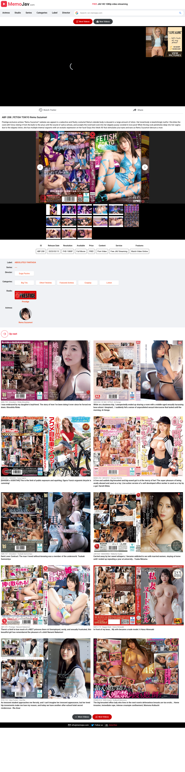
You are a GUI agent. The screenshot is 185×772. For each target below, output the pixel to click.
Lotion (109, 283)
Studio (18, 12)
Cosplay (88, 283)
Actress (6, 12)
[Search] (129, 13)
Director (66, 12)
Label (54, 12)
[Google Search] (180, 13)
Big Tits (24, 283)
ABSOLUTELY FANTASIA (25, 262)
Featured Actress (67, 283)
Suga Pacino (24, 273)
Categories (42, 12)
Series (29, 12)
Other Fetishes (46, 283)
